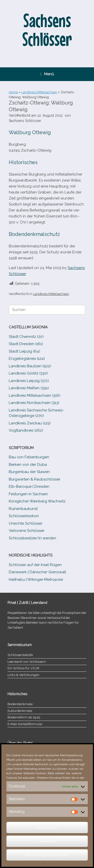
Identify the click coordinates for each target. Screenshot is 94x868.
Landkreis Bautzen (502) (30, 366)
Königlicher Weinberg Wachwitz (37, 501)
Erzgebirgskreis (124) (27, 358)
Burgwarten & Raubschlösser (34, 479)
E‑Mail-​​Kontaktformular (25, 724)
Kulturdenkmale (20, 711)
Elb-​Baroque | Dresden (29, 486)
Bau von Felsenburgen (29, 457)
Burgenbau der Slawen (29, 472)
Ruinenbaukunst (23, 508)
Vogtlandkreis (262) (26, 430)
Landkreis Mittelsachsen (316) (34, 395)
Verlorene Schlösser (26, 530)
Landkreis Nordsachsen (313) (34, 402)
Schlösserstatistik (20, 655)
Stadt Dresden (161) (26, 344)
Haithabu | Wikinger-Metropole (36, 579)
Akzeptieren (47, 827)
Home (13, 92)
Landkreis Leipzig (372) (29, 381)
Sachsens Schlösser (25, 121)
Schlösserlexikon (24, 516)
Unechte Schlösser (25, 523)
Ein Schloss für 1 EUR (23, 668)
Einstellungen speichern (47, 855)
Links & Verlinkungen (23, 675)
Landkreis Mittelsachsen (39, 92)
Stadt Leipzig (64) (24, 351)
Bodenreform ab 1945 (24, 717)
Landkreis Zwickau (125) (30, 423)
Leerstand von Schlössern (27, 662)
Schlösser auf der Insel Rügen (35, 565)
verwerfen (47, 841)
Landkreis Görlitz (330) (28, 373)
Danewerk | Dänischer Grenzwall (37, 572)
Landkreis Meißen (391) (29, 388)
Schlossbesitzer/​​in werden (32, 538)
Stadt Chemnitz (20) (26, 336)
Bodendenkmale (20, 704)
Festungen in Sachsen (28, 494)
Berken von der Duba (28, 464)
